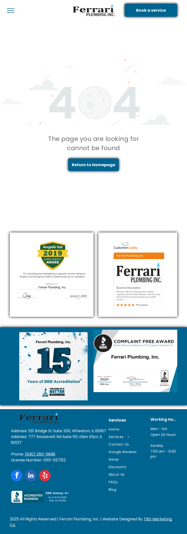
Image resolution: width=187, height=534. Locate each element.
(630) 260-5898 (40, 454)
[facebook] (16, 476)
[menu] (10, 10)
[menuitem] (127, 429)
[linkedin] (31, 476)
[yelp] (45, 476)
